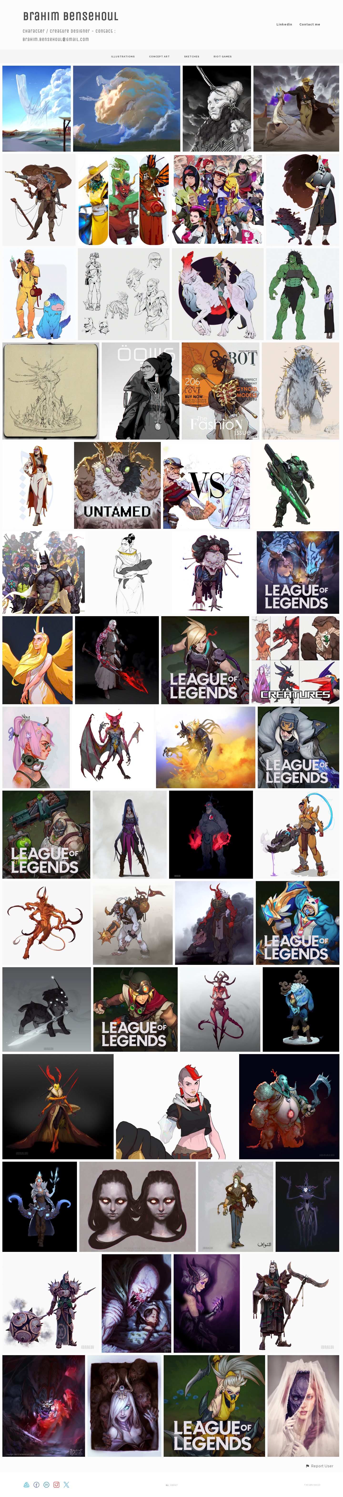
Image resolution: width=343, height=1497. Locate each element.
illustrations (123, 56)
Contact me (309, 24)
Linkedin (284, 24)
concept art (159, 56)
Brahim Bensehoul (70, 16)
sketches (191, 56)
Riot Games (223, 56)
